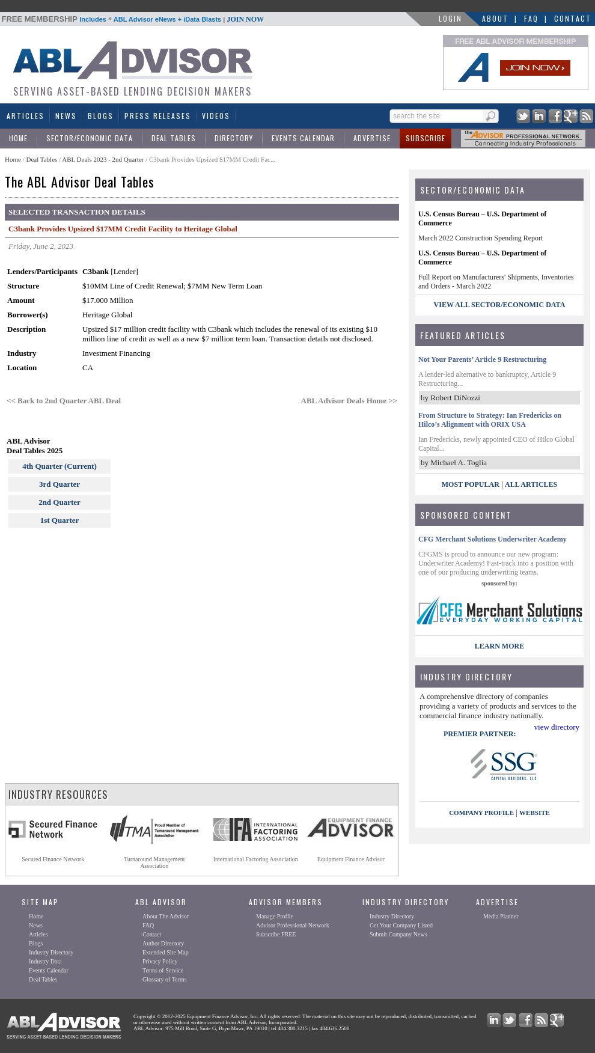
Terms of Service (162, 970)
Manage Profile (274, 916)
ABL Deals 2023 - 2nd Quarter (103, 159)
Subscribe (425, 138)
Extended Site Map (165, 952)
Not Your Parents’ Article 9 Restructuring (482, 359)
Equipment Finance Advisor (351, 859)
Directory (234, 138)
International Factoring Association (255, 859)
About (495, 18)
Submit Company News (398, 934)
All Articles (531, 484)
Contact (572, 18)
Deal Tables (173, 138)
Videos (216, 116)
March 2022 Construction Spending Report (480, 238)
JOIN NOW (245, 19)
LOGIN (450, 18)
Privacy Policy (160, 961)
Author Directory (163, 943)
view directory (556, 726)
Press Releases (157, 116)
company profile (481, 812)
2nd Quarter (59, 502)
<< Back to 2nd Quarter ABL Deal (64, 400)
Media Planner (501, 916)
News (66, 116)
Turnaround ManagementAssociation (154, 862)
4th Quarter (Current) (59, 466)
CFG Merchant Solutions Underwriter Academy (492, 539)
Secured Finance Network (53, 859)
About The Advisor (165, 916)
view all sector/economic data (500, 305)
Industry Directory (51, 952)
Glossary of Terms (164, 979)
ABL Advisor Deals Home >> (349, 400)
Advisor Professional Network (292, 925)
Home (18, 138)
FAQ (531, 18)
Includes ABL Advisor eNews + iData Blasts (133, 19)
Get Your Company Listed (401, 925)
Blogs (101, 116)
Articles (25, 116)
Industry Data (45, 961)
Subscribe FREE (276, 934)
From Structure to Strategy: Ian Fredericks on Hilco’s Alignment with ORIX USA (489, 420)
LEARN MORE (499, 646)
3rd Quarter (59, 484)
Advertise (372, 138)
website (534, 812)
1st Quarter (59, 520)
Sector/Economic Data (89, 138)
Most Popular (470, 484)
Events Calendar (303, 138)
